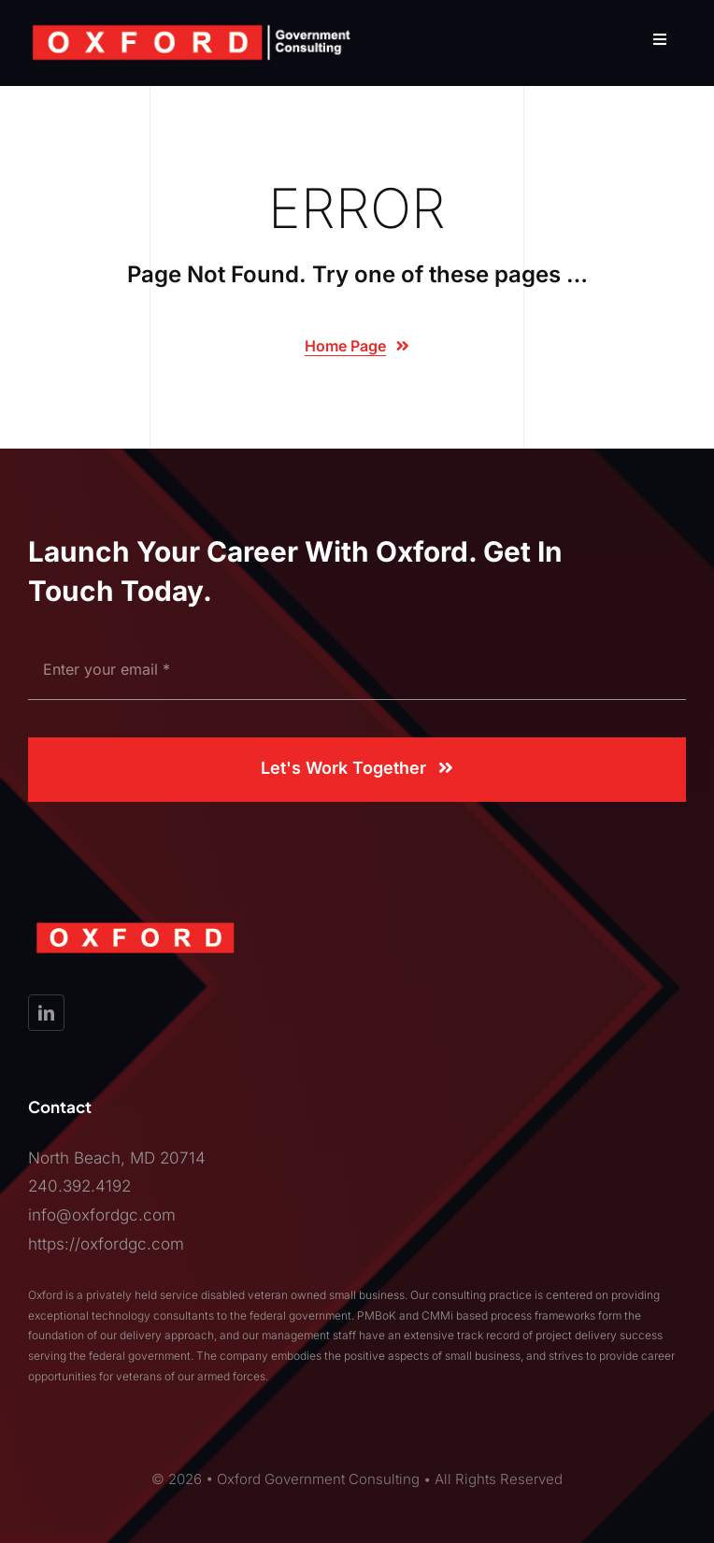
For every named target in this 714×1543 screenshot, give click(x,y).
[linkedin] (46, 1012)
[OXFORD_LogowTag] (191, 28)
